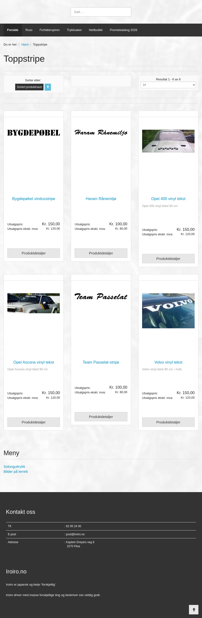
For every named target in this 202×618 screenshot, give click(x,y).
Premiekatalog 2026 (123, 30)
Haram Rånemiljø (101, 198)
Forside (12, 30)
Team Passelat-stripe (101, 362)
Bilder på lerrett (16, 471)
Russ (29, 30)
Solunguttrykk (14, 466)
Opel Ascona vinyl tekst (33, 362)
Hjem (25, 44)
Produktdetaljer (34, 253)
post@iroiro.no (75, 534)
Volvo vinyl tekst (168, 362)
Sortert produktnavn (29, 87)
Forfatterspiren (50, 30)
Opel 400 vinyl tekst (168, 198)
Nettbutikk (96, 30)
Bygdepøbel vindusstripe (33, 198)
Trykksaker (74, 30)
